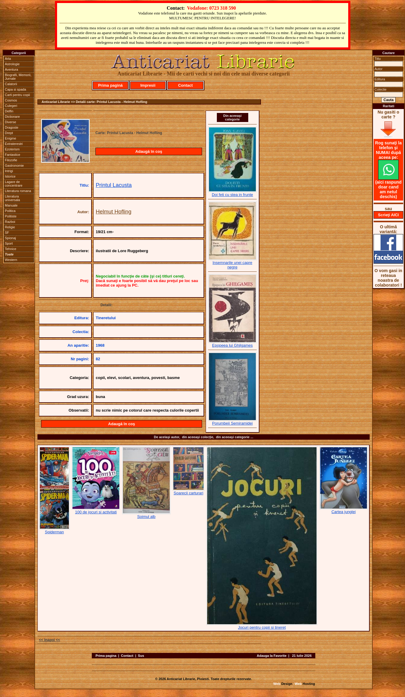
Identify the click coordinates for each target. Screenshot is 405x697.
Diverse (10, 122)
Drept (9, 133)
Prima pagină (110, 85)
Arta (8, 58)
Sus (141, 655)
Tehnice (10, 249)
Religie (10, 227)
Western (11, 260)
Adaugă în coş (148, 151)
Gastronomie (14, 165)
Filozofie (11, 160)
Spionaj (10, 238)
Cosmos (11, 100)
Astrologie (12, 64)
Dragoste (11, 127)
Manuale (11, 205)
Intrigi (9, 171)
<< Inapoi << (49, 640)
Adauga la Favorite (271, 655)
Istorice (10, 176)
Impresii (148, 85)
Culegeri (11, 106)
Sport (9, 243)
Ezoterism (12, 149)
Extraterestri (14, 144)
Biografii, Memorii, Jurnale (18, 76)
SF (7, 232)
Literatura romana (18, 191)
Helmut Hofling (113, 212)
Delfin (9, 111)
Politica (10, 211)
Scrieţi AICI (388, 215)
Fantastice (12, 154)
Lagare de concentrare (13, 183)
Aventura (11, 69)
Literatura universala (12, 198)
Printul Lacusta (114, 185)
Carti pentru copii (17, 95)
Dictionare (12, 116)
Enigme (10, 138)
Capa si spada (15, 89)
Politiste (11, 216)
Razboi (10, 221)
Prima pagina (105, 655)
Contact (185, 85)
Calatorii (11, 84)
